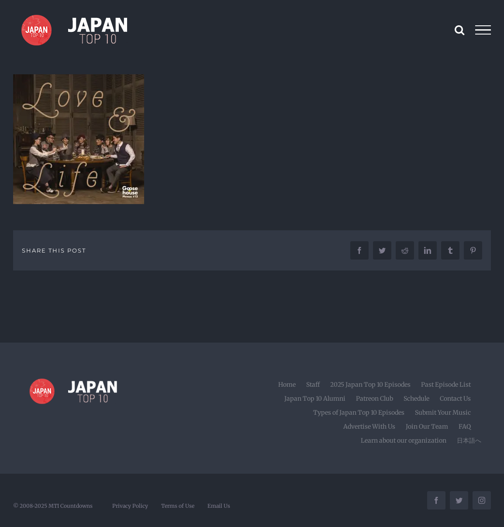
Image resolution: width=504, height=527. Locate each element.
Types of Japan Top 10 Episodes (358, 412)
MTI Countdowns (70, 506)
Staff (313, 384)
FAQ (465, 426)
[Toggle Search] (459, 29)
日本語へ (469, 440)
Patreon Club (374, 398)
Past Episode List (446, 384)
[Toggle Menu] (483, 30)
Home (287, 384)
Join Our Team (427, 426)
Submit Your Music (443, 412)
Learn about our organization (403, 440)
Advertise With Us (369, 426)
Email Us (218, 506)
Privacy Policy (130, 506)
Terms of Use (177, 506)
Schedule (416, 398)
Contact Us (455, 398)
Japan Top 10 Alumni (314, 398)
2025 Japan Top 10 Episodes (370, 384)
